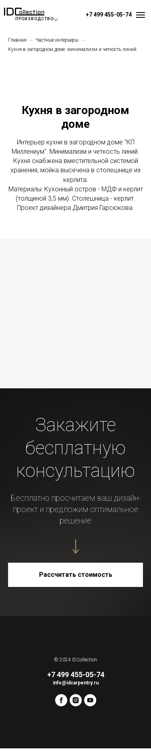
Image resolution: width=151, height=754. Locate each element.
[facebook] (61, 704)
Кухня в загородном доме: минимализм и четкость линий (72, 49)
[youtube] (90, 704)
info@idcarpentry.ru (76, 683)
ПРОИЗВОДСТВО (34, 19)
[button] (75, 575)
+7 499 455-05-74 (109, 14)
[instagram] (76, 704)
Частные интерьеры (57, 40)
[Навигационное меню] (140, 15)
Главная (17, 40)
